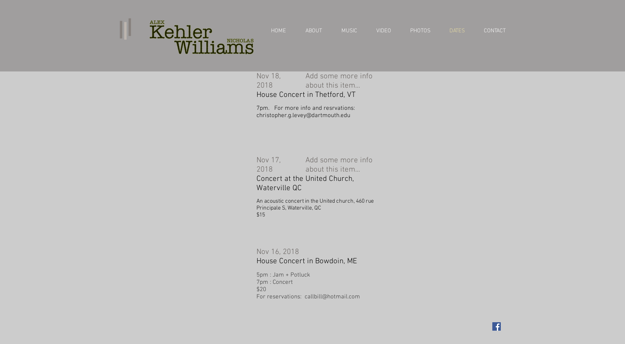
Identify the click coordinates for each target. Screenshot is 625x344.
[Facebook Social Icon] (496, 326)
